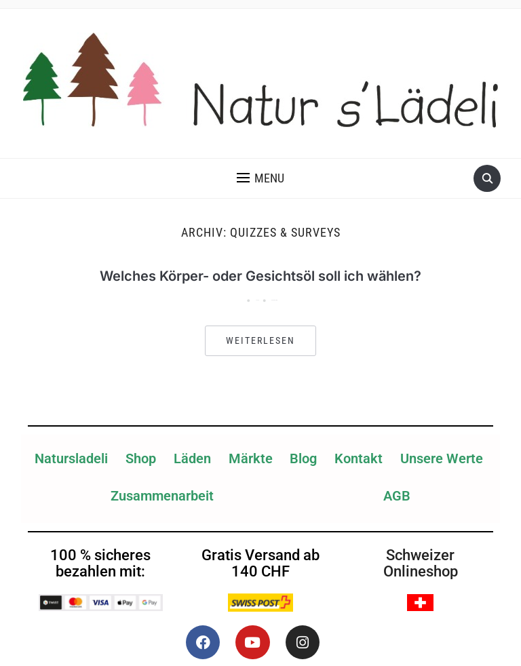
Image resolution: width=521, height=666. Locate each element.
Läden (192, 458)
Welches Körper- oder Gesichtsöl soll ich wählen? (260, 276)
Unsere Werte (441, 458)
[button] (260, 178)
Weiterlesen (260, 340)
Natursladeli (71, 458)
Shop (141, 458)
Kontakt (358, 458)
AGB (396, 496)
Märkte (251, 458)
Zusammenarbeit (162, 496)
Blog (303, 458)
